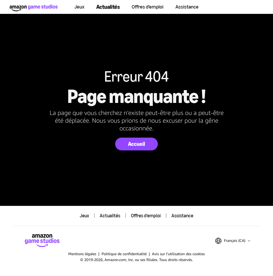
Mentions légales (82, 253)
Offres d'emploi (147, 7)
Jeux (79, 7)
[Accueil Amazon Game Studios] (34, 8)
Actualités (108, 6)
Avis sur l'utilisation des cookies (178, 253)
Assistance (187, 7)
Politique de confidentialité (124, 253)
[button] (233, 241)
